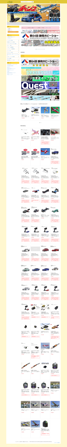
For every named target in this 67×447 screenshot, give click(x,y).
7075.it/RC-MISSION (10, 65)
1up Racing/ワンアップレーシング (12, 64)
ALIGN (8, 71)
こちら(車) (45, 27)
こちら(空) (49, 27)
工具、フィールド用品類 (11, 56)
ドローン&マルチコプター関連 (11, 43)
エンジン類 (9, 50)
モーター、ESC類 (10, 52)
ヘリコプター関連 (10, 40)
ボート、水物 (9, 45)
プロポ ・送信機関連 (10, 47)
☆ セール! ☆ (9, 38)
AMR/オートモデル (10, 74)
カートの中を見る (13, 31)
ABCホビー (8, 67)
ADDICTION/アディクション (11, 68)
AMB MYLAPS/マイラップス (11, 72)
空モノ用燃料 (9, 58)
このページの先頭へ (57, 442)
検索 (32, 1)
